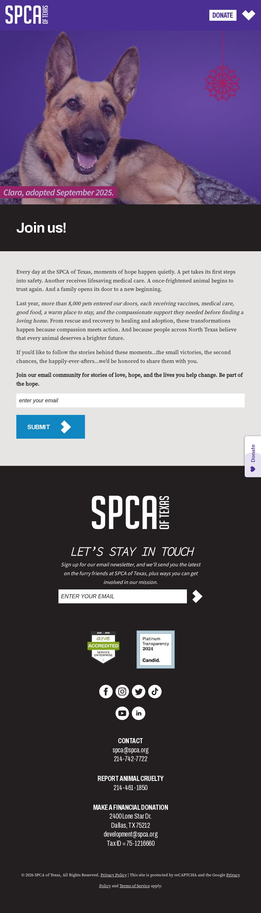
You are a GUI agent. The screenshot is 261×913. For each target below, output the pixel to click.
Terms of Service (135, 886)
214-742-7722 (130, 759)
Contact (130, 741)
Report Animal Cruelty (130, 778)
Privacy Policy (114, 875)
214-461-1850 (130, 788)
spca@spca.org (130, 750)
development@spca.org (130, 834)
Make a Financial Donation (130, 807)
